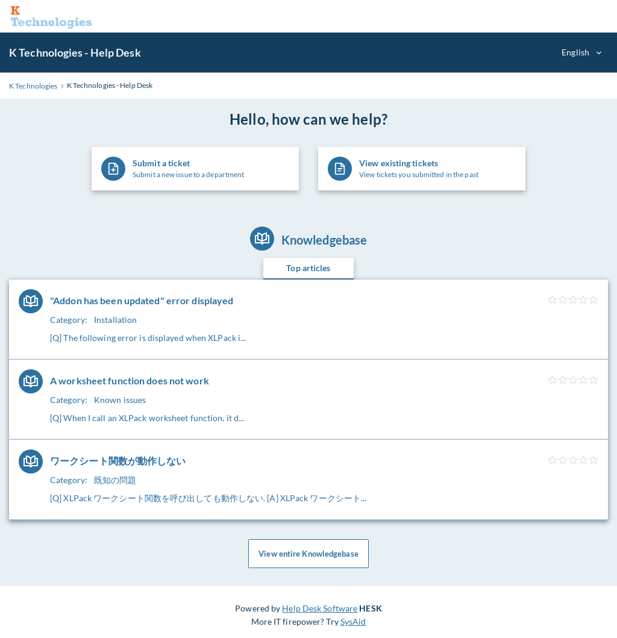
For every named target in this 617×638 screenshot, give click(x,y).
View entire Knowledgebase (308, 554)
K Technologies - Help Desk (75, 52)
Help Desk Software (319, 608)
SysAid (353, 621)
